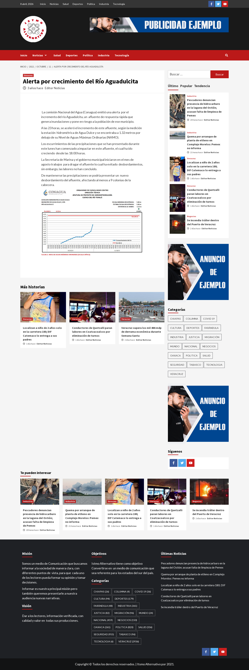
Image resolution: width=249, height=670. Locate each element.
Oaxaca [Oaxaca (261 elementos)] (175, 355)
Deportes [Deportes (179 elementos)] (192, 327)
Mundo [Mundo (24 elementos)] (175, 346)
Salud (66, 3)
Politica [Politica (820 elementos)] (192, 355)
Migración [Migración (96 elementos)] (212, 337)
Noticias (54, 3)
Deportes (78, 3)
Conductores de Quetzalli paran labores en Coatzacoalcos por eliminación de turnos (92, 331)
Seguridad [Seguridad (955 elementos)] (177, 364)
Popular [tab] (186, 86)
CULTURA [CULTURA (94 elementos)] (175, 327)
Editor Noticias (55, 88)
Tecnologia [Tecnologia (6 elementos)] (214, 364)
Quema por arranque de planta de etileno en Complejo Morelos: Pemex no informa (193, 576)
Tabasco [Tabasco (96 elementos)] (195, 364)
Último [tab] (173, 86)
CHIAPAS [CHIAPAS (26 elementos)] (175, 318)
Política (91, 3)
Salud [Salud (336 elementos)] (206, 355)
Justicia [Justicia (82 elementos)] (194, 337)
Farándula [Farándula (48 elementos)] (211, 327)
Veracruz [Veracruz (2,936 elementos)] (176, 373)
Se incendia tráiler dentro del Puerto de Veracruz (189, 607)
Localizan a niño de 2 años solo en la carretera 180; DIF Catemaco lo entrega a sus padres (193, 587)
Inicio (43, 3)
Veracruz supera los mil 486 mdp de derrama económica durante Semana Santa (141, 331)
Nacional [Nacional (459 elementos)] (191, 346)
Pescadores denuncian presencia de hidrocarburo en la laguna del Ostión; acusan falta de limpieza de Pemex (204, 107)
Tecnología (119, 3)
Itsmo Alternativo (149, 664)
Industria (104, 3)
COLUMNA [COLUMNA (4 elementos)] (192, 318)
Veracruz (28, 75)
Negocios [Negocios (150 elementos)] (209, 346)
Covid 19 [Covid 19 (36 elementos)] (209, 318)
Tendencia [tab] (202, 86)
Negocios (191, 216)
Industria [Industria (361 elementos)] (177, 337)
